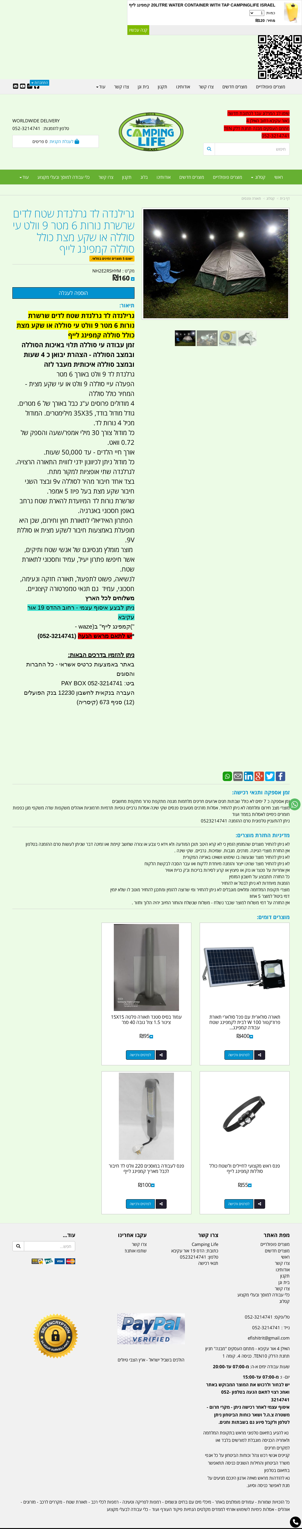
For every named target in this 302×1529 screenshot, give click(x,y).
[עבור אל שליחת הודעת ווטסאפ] (295, 804)
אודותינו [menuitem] (163, 177)
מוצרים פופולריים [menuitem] (227, 177)
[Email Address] (15, 87)
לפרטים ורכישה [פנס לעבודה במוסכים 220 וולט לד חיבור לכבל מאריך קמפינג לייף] (240, 1196)
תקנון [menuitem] (127, 177)
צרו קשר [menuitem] (106, 177)
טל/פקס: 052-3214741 (267, 1310)
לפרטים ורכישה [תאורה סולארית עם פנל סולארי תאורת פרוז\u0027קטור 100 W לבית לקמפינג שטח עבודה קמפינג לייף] (240, 1051)
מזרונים (29, 1495)
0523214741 (193, 1250)
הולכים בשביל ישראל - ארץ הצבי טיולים (151, 1353)
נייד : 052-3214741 (271, 1321)
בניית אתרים (130, 1525)
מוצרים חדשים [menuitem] (191, 177)
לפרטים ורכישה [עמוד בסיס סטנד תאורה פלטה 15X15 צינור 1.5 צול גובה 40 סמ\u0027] (145, 1051)
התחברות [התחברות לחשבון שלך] (39, 82)
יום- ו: (248, 1392)
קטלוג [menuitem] (258, 177)
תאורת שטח (76, 1495)
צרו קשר (139, 1237)
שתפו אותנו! (136, 1244)
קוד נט (142, 1525)
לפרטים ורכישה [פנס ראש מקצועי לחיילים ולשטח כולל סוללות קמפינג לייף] (49, 1051)
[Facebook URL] (37, 87)
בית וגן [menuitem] (143, 87)
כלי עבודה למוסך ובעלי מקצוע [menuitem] (63, 177)
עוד (24, 177)
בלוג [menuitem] (144, 177)
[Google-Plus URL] (29, 87)
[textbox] (246, 1396)
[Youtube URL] (22, 87)
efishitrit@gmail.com (269, 1331)
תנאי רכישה (208, 1256)
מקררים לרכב (51, 1495)
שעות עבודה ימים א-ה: (251, 1360)
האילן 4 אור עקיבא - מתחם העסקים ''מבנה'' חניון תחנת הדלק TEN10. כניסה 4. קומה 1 (247, 1345)
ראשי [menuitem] (278, 177)
